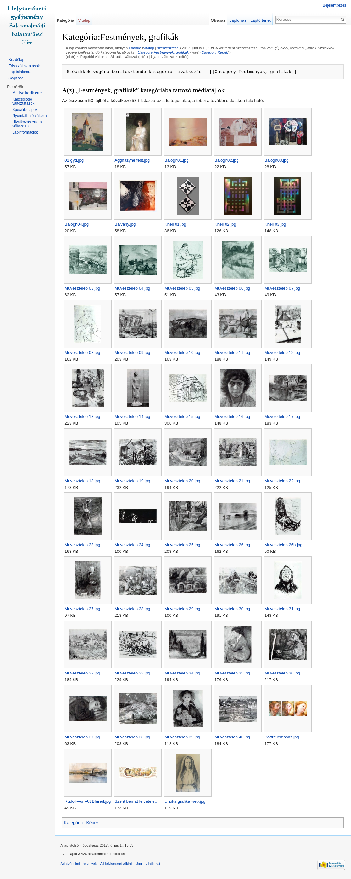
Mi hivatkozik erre (27, 93)
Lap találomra (19, 72)
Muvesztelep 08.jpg (83, 352)
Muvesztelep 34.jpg (183, 673)
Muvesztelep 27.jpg (83, 609)
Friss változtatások (24, 66)
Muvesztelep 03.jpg (83, 288)
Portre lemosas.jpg (283, 737)
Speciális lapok (24, 109)
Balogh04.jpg (78, 224)
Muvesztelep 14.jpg (133, 416)
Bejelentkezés (334, 5)
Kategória (74, 822)
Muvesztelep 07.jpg (283, 288)
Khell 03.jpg (276, 224)
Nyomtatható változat (30, 115)
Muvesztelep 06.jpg (233, 288)
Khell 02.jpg (226, 224)
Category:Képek (216, 52)
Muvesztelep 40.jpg (233, 737)
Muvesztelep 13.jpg (83, 416)
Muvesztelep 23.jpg (83, 545)
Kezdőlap (16, 59)
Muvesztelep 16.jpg (233, 416)
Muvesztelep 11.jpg (233, 352)
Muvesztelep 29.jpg (183, 609)
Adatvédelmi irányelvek (80, 864)
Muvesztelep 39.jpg (183, 737)
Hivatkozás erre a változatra (27, 124)
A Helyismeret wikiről (117, 864)
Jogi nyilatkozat (149, 864)
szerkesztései (169, 48)
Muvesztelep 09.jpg (133, 352)
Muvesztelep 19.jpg (133, 480)
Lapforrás (237, 20)
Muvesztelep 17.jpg (283, 416)
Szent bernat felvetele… (138, 801)
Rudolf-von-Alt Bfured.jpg (89, 801)
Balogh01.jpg (178, 160)
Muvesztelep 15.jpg (183, 416)
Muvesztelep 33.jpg (133, 673)
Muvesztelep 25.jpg (183, 545)
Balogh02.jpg (228, 160)
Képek (93, 822)
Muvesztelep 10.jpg (183, 352)
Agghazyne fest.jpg (133, 160)
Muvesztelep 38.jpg (133, 737)
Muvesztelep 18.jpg (83, 480)
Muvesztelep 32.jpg (83, 673)
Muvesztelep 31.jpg (283, 609)
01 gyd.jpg (75, 160)
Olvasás (217, 20)
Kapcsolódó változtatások (23, 101)
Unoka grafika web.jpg (186, 801)
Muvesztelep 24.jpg (133, 545)
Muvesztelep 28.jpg (133, 609)
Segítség (15, 78)
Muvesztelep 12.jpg (283, 352)
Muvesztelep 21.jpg (233, 480)
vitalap (150, 48)
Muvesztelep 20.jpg (183, 480)
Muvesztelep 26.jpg (233, 545)
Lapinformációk (25, 132)
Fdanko (136, 48)
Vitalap (85, 20)
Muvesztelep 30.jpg (233, 609)
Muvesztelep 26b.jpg (285, 545)
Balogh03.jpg (278, 160)
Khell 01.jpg (176, 224)
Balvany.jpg (126, 224)
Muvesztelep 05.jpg (183, 288)
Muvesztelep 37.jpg (83, 737)
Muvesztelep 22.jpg (283, 480)
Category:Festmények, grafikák (164, 52)
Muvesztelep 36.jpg (283, 673)
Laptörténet (260, 20)
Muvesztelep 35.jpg (233, 673)
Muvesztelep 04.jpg (133, 288)
